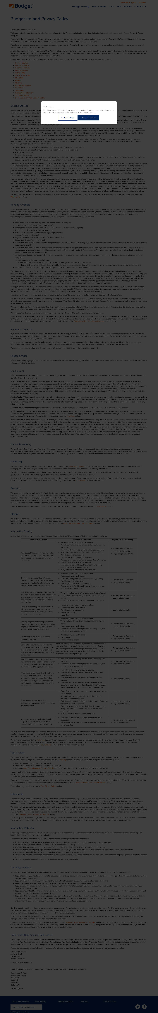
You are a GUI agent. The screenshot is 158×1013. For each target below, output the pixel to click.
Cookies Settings (67, 118)
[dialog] (79, 112)
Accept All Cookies (89, 118)
